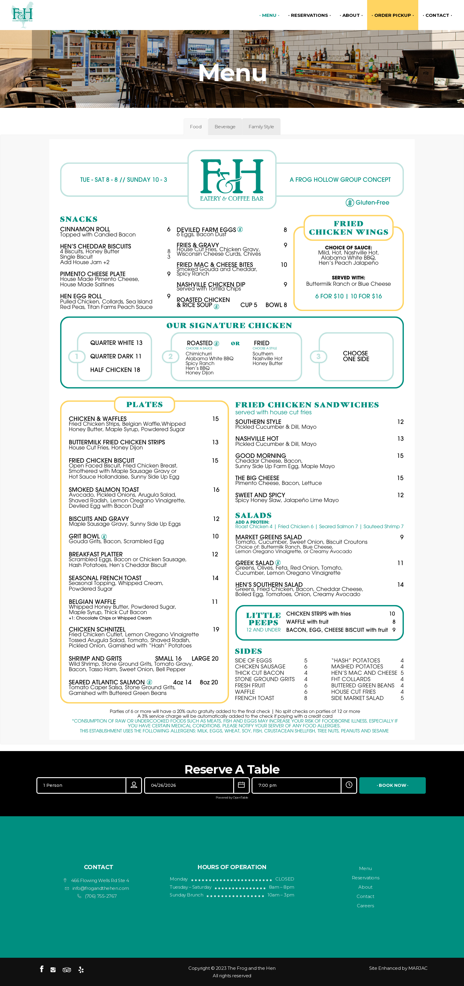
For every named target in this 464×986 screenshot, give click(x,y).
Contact (365, 896)
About (365, 887)
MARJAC (418, 968)
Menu (365, 868)
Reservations (365, 878)
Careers (365, 905)
